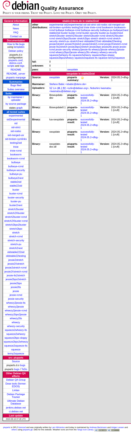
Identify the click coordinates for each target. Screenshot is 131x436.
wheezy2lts (16, 318)
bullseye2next (15, 178)
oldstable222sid (15, 252)
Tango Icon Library (85, 429)
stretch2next (16, 248)
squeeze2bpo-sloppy (16, 338)
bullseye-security (16, 170)
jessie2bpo (16, 283)
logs (22, 66)
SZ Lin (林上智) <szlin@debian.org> (69, 88)
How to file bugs (16, 44)
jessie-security (16, 299)
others (14, 429)
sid (15, 123)
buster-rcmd (15, 193)
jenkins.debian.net (16, 407)
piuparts (6, 427)
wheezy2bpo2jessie (16, 314)
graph (19, 108)
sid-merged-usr (16, 135)
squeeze (16, 349)
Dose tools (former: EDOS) (15, 385)
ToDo (24, 369)
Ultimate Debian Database (16, 402)
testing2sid (16, 143)
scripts (10, 66)
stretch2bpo (16, 228)
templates (19, 47)
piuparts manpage (16, 77)
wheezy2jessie (16, 306)
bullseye (15, 162)
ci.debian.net (16, 411)
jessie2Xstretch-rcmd (15, 271)
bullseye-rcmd (16, 166)
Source (16, 361)
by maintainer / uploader (16, 98)
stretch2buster (16, 209)
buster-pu (16, 201)
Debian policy (15, 51)
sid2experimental (16, 119)
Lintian (15, 390)
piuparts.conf (15, 60)
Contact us (16, 36)
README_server (16, 73)
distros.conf (15, 63)
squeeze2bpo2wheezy (16, 341)
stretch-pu (15, 244)
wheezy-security (16, 326)
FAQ (15, 32)
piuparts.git (28, 429)
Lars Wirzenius (58, 427)
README (16, 69)
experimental (16, 115)
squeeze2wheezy (15, 334)
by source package (16, 104)
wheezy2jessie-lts (15, 303)
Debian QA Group (15, 380)
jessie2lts (16, 287)
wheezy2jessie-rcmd (16, 310)
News (16, 28)
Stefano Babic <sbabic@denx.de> (67, 84)
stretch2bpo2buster (15, 224)
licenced (22, 427)
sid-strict (16, 127)
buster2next (16, 205)
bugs (22, 365)
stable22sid (19, 93)
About (16, 24)
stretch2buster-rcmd (16, 217)
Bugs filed (15, 85)
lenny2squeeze (16, 353)
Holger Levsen (117, 427)
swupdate (72, 69)
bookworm (16, 154)
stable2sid (15, 182)
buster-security (16, 197)
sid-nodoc (16, 131)
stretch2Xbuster (15, 213)
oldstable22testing (16, 256)
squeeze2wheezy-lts (16, 330)
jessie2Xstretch (16, 263)
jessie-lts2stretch (16, 275)
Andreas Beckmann (98, 427)
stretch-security (16, 240)
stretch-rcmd (16, 236)
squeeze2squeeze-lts (15, 345)
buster (15, 189)
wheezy (16, 322)
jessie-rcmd (16, 295)
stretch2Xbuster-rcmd (16, 221)
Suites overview (15, 89)
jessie (16, 291)
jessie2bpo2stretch (16, 279)
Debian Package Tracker (16, 395)
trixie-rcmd (16, 150)
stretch (15, 232)
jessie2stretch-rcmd (16, 267)
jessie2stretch (15, 260)
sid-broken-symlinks (16, 139)
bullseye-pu (16, 174)
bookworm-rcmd (16, 158)
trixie (16, 147)
